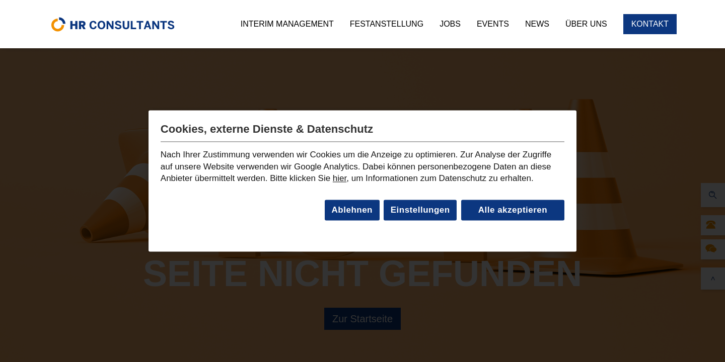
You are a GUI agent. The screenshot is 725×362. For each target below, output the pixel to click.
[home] (112, 24)
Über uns (586, 24)
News (537, 24)
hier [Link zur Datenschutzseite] (339, 179)
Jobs (450, 24)
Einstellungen (420, 210)
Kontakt (650, 24)
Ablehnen (352, 210)
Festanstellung (386, 24)
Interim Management (287, 24)
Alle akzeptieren (512, 210)
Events (493, 24)
